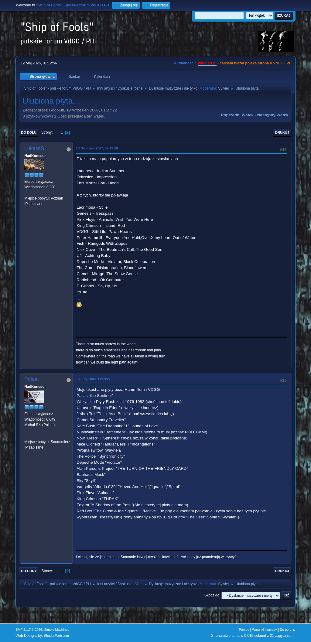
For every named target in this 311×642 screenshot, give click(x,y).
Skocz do (211, 595)
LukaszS (34, 148)
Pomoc (244, 629)
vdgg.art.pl (207, 63)
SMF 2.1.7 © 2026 (28, 629)
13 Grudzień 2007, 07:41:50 (97, 148)
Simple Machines (56, 629)
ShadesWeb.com (56, 635)
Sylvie (223, 88)
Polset (31, 379)
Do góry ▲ (287, 629)
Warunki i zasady (264, 629)
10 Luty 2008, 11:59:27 (93, 379)
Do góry (29, 571)
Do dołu (28, 132)
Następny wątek (273, 115)
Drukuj (282, 132)
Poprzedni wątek (237, 115)
